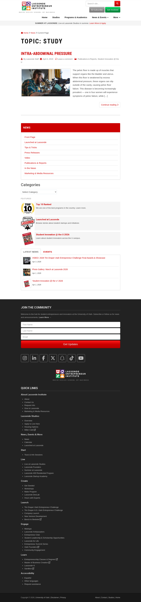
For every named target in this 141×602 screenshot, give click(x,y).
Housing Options (31, 427)
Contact (104, 598)
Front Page (30, 137)
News (33, 33)
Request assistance (32, 584)
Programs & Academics (75, 17)
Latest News (30, 252)
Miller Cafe (30, 430)
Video (27, 158)
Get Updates (70, 344)
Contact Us (29, 402)
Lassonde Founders (32, 467)
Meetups (28, 529)
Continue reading (109, 105)
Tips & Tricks (31, 147)
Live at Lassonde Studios (34, 464)
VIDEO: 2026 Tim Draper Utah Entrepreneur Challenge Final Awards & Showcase (68, 258)
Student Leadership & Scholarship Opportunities (44, 538)
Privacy (63, 598)
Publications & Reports (87, 59)
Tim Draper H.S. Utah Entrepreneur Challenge (43, 510)
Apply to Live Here (32, 424)
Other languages (31, 581)
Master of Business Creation (37, 562)
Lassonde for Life (31, 541)
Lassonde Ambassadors (34, 532)
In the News (30, 168)
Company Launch (31, 513)
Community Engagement (34, 550)
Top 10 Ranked (43, 204)
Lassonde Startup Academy (35, 476)
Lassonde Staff (32, 59)
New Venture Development (35, 516)
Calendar (28, 442)
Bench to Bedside (33, 519)
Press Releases (32, 152)
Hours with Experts (32, 498)
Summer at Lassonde (33, 470)
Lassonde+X (29, 565)
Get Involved (112, 10)
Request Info (29, 405)
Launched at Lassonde (36, 142)
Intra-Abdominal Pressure (46, 53)
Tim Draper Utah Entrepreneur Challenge (41, 507)
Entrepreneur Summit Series (36, 544)
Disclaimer (55, 598)
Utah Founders (31, 547)
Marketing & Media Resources (39, 173)
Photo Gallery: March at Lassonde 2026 (50, 269)
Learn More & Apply (97, 23)
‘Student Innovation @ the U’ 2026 (47, 281)
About (26, 399)
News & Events (99, 17)
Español (27, 578)
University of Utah (42, 598)
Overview (28, 421)
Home (44, 17)
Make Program (30, 492)
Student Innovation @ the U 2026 (52, 234)
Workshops (29, 489)
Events (47, 252)
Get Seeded (29, 486)
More (116, 17)
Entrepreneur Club (32, 535)
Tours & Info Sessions (33, 455)
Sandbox (29, 569)
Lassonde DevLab (32, 495)
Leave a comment (65, 59)
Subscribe (97, 10)
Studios (56, 17)
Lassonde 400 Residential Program (39, 473)
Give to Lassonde (31, 408)
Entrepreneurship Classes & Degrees (41, 559)
